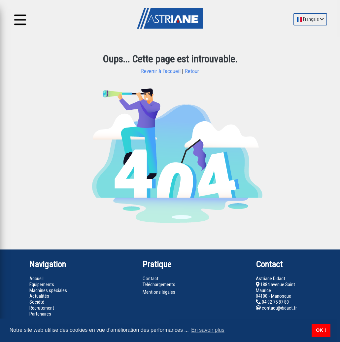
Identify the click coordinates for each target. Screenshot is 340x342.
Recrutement (41, 308)
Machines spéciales (48, 290)
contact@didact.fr (276, 308)
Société (36, 302)
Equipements (41, 284)
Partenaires (40, 314)
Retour (191, 71)
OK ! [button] (321, 330)
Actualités (39, 296)
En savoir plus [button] (207, 330)
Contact (150, 279)
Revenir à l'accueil (161, 71)
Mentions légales (159, 292)
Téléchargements (159, 284)
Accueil (36, 279)
